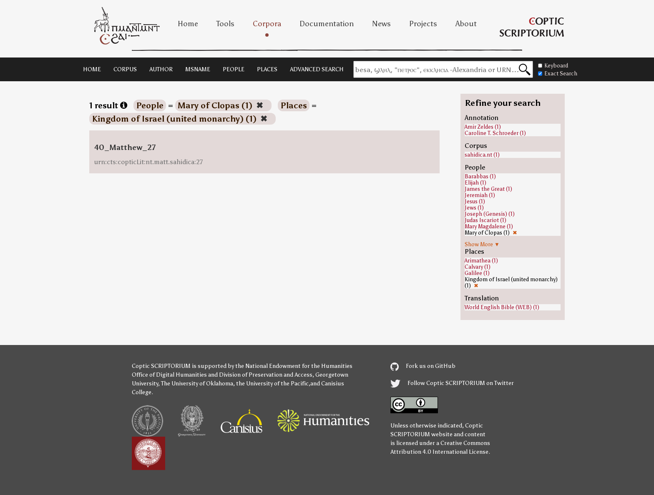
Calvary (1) (477, 267)
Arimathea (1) (481, 261)
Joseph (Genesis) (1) (490, 214)
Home (188, 23)
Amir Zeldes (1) (483, 127)
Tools (225, 23)
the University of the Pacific (272, 383)
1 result (108, 105)
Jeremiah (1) (480, 195)
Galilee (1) (477, 273)
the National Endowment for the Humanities (293, 366)
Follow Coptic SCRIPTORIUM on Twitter (452, 383)
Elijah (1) (475, 183)
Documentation (326, 23)
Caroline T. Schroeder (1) (495, 133)
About (466, 23)
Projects (423, 23)
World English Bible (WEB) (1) (502, 307)
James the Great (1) (488, 189)
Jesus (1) (475, 201)
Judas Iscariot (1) (485, 220)
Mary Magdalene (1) (489, 226)
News (381, 23)
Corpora (267, 23)
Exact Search (557, 73)
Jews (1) (474, 208)
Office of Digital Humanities (169, 374)
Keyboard (553, 65)
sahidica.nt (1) (482, 155)
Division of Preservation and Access (265, 374)
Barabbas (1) (480, 176)
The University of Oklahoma (197, 383)
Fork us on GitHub (422, 366)
